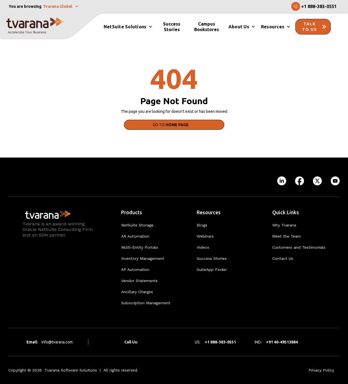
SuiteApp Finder (212, 269)
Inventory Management (142, 258)
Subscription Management (145, 303)
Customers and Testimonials (298, 247)
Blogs (202, 225)
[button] (61, 6)
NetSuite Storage (137, 225)
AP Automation (135, 269)
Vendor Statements (139, 280)
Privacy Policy (321, 370)
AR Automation (135, 236)
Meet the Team (286, 236)
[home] (50, 27)
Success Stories (212, 258)
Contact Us (282, 258)
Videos (203, 247)
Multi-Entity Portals (139, 247)
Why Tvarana (284, 225)
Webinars (205, 236)
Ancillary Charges (137, 292)
